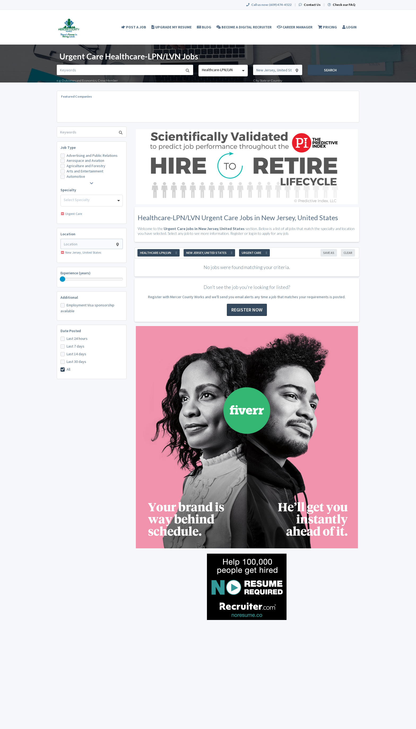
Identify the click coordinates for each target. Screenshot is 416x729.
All (68, 369)
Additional (69, 297)
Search (330, 70)
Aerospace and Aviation (85, 160)
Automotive (76, 176)
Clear (348, 253)
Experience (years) (75, 273)
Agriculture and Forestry (86, 165)
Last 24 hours (77, 338)
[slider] (62, 279)
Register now (246, 310)
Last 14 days (76, 354)
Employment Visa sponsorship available (87, 308)
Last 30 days (76, 361)
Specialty (68, 190)
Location (67, 234)
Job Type (68, 147)
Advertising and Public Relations (92, 155)
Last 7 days (75, 346)
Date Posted (70, 330)
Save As (328, 253)
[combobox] (223, 70)
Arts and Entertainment (85, 171)
